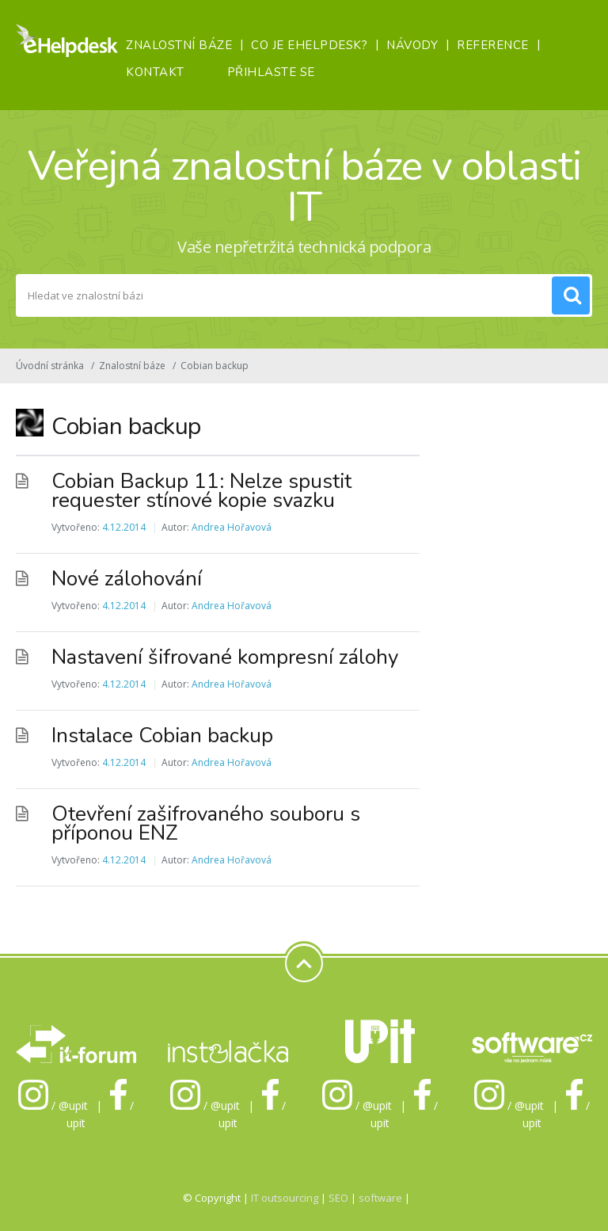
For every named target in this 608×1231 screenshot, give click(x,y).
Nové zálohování (126, 579)
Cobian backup (214, 365)
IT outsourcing (286, 1198)
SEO (338, 1198)
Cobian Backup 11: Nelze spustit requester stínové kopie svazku (201, 490)
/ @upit (53, 1105)
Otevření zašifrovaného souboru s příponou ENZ (205, 823)
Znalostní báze (179, 45)
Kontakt (155, 72)
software (380, 1198)
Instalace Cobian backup (162, 735)
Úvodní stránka (50, 365)
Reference (493, 45)
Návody (412, 45)
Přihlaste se (271, 72)
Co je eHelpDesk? (309, 45)
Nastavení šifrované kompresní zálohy (224, 657)
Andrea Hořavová (232, 527)
